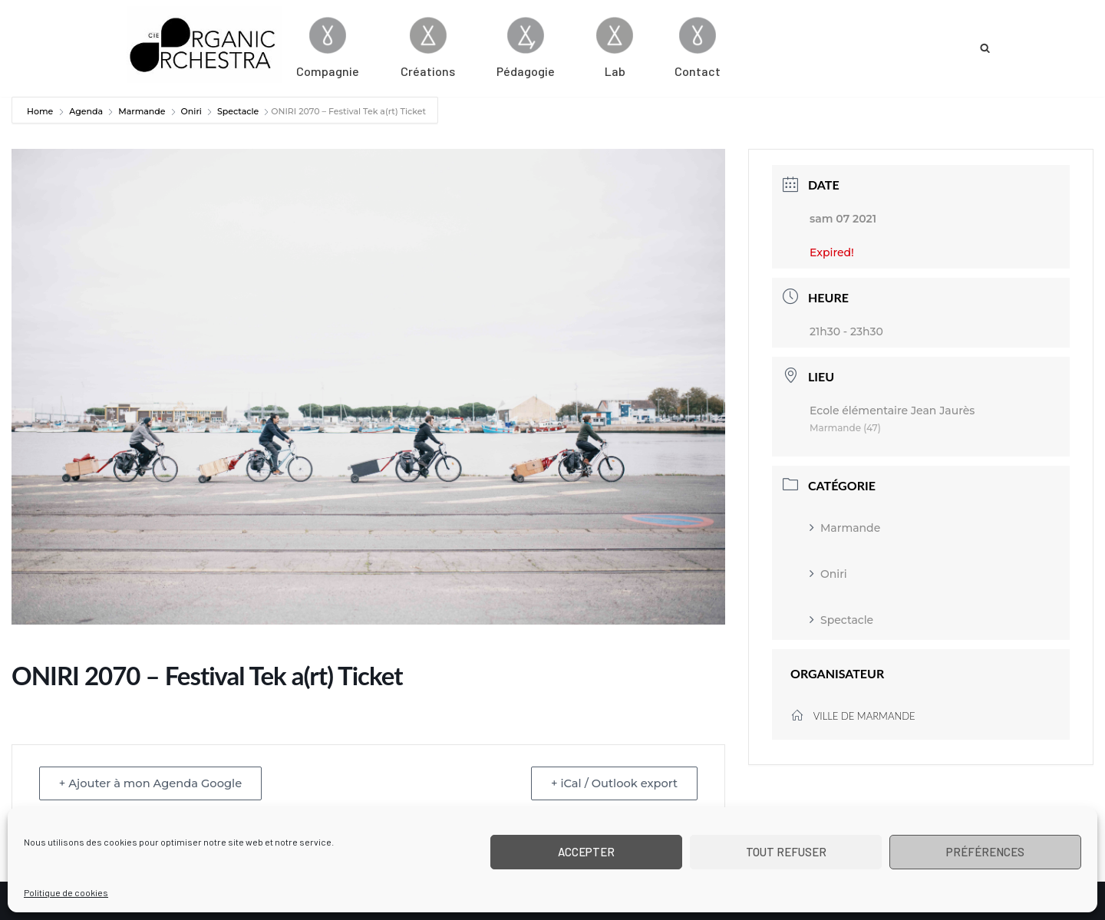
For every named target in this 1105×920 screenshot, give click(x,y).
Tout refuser (786, 852)
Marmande (141, 111)
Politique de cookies (66, 892)
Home (41, 111)
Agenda (86, 111)
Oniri (191, 111)
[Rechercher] (985, 48)
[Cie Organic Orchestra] (204, 44)
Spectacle (238, 111)
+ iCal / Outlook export (610, 783)
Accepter (586, 852)
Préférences (985, 852)
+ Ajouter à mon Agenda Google (155, 783)
